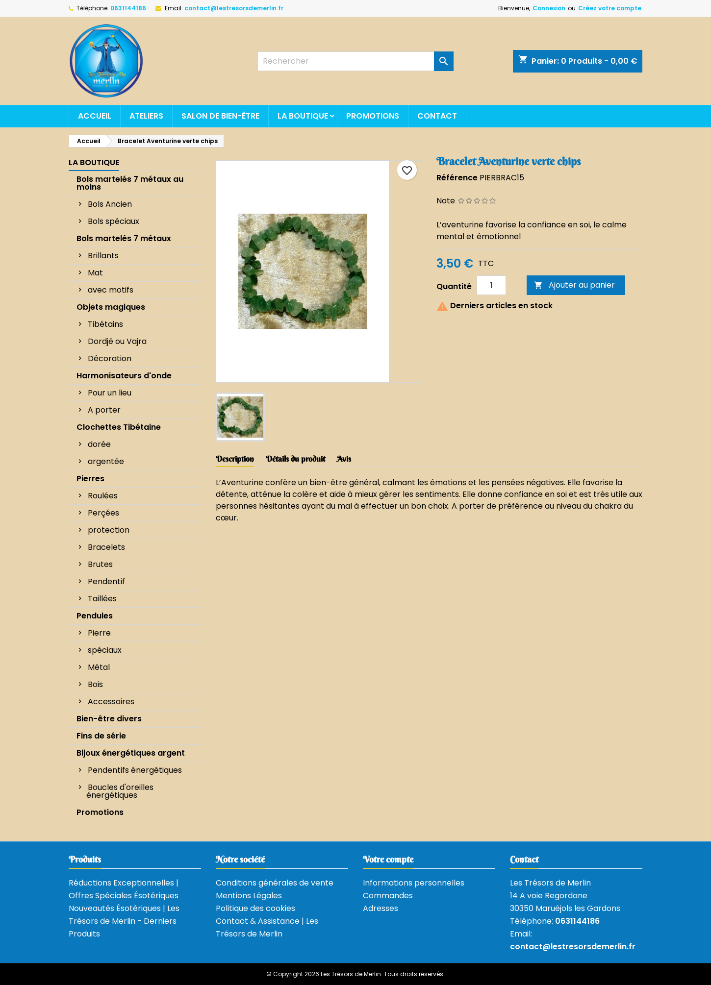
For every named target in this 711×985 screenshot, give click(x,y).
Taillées (102, 598)
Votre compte (388, 859)
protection (108, 530)
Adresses (380, 908)
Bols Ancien (110, 204)
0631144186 (128, 8)
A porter (104, 410)
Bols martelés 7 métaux (123, 238)
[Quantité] (491, 285)
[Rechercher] (355, 61)
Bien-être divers (109, 718)
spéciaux (105, 650)
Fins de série (101, 735)
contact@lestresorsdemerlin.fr (233, 8)
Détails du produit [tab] (295, 459)
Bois (95, 684)
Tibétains (105, 324)
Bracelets (106, 547)
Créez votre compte (609, 8)
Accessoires (111, 701)
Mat (95, 272)
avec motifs (110, 290)
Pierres (90, 478)
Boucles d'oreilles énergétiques (119, 791)
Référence (457, 177)
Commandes (388, 895)
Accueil (94, 116)
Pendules (94, 615)
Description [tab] (235, 459)
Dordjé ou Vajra (117, 341)
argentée (106, 461)
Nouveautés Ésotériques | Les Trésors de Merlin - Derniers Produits (124, 921)
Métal (99, 667)
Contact (437, 116)
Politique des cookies (255, 908)
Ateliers (146, 116)
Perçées (103, 512)
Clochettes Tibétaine (118, 427)
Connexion (549, 8)
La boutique (303, 116)
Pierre (99, 633)
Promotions (372, 116)
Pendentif (106, 581)
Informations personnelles (413, 882)
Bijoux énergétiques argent (130, 753)
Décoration (109, 358)
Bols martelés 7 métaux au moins (129, 183)
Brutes (100, 564)
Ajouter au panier (574, 285)
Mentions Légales (249, 895)
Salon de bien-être (220, 116)
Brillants (103, 255)
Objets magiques (110, 307)
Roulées (103, 495)
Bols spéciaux (113, 221)
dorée (99, 444)
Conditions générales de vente (274, 882)
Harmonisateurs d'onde (124, 375)
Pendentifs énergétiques (135, 770)
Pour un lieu (109, 392)
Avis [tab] (344, 459)
